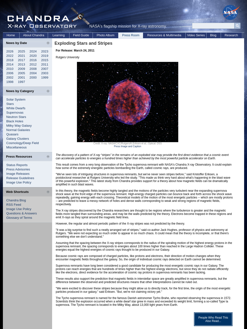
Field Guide (81, 35)
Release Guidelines (20, 178)
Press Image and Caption (127, 146)
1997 (21, 82)
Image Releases (17, 173)
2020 (33, 56)
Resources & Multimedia (164, 35)
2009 (21, 69)
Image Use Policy (18, 182)
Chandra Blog (16, 200)
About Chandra (33, 35)
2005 (21, 73)
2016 (33, 60)
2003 (44, 73)
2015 (44, 60)
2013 (21, 64)
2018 (10, 60)
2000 (33, 77)
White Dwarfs (15, 108)
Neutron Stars (16, 117)
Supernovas (14, 112)
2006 (10, 73)
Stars (10, 104)
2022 (10, 56)
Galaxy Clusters (17, 138)
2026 (10, 51)
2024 (33, 51)
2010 (10, 69)
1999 (44, 77)
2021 (21, 56)
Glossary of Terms (19, 217)
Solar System (15, 99)
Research (231, 35)
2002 (10, 77)
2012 (33, 64)
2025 (21, 51)
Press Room (130, 35)
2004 (33, 73)
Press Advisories (18, 169)
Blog (213, 35)
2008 (33, 69)
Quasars (12, 134)
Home (11, 35)
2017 (21, 60)
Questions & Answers (21, 213)
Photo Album (106, 35)
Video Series (196, 35)
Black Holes (14, 121)
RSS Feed (13, 204)
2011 (44, 64)
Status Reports (16, 165)
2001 (21, 77)
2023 (44, 51)
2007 (44, 69)
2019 (44, 56)
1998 (10, 82)
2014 (10, 64)
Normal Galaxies (18, 130)
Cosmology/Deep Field (22, 143)
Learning (59, 35)
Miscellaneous (16, 147)
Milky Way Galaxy (19, 125)
